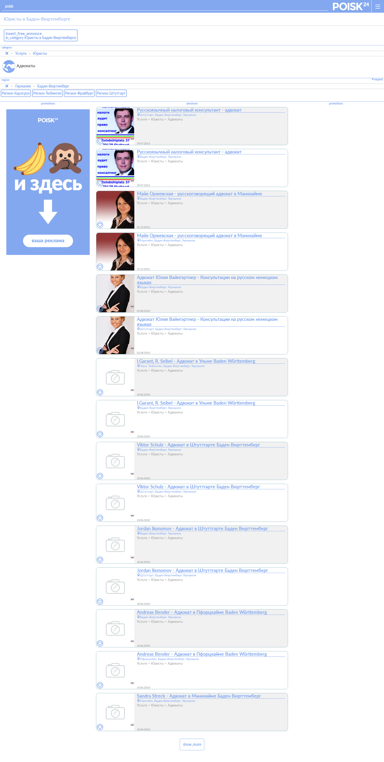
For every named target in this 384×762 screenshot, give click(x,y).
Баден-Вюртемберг (53, 86)
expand (377, 79)
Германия (23, 86)
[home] (351, 6)
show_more (192, 744)
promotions (48, 103)
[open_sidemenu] (377, 6)
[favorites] (100, 141)
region (5, 80)
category (7, 47)
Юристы (40, 53)
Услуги (20, 53)
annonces (192, 103)
